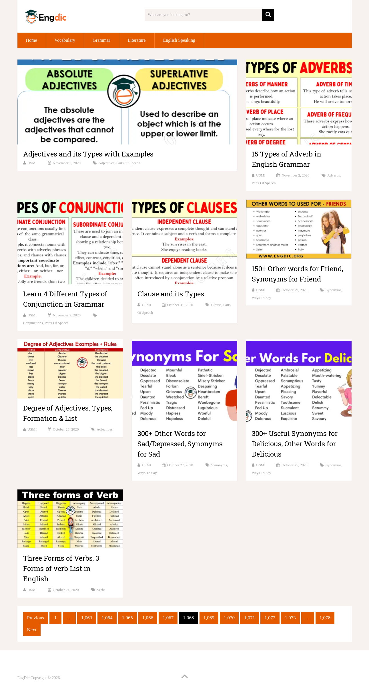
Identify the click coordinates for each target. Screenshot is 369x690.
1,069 (209, 617)
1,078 (325, 617)
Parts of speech (128, 163)
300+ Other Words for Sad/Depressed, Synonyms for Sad (180, 444)
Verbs (101, 590)
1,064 (106, 617)
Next (32, 629)
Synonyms (333, 290)
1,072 (269, 617)
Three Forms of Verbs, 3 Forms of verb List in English (61, 568)
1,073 (290, 617)
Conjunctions (33, 323)
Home (31, 40)
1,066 (147, 617)
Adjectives (107, 163)
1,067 (168, 617)
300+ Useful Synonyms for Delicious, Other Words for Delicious (295, 444)
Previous (35, 617)
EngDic (23, 678)
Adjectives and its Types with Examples (88, 153)
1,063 (86, 617)
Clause (216, 305)
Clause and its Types (170, 293)
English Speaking (179, 40)
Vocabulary (65, 40)
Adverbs (333, 175)
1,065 (127, 617)
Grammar (101, 40)
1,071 (249, 617)
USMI (32, 163)
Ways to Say (261, 298)
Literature (137, 40)
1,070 (229, 617)
